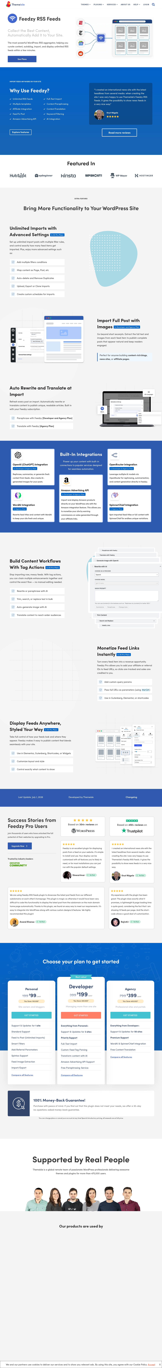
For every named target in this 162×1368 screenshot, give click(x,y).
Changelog (131, 797)
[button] (90, 4)
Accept (151, 1364)
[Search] (153, 4)
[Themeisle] (15, 4)
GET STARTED (31, 1015)
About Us (125, 4)
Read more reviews (119, 132)
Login (146, 4)
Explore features (20, 132)
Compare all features (23, 1075)
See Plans (22, 59)
